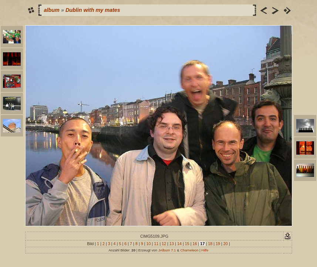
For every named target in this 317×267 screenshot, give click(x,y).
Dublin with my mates (92, 10)
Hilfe (204, 250)
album (52, 10)
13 (171, 243)
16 (195, 243)
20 (225, 243)
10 (148, 243)
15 (187, 243)
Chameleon (189, 250)
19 (218, 243)
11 (156, 243)
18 (210, 243)
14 (179, 243)
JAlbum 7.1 (167, 250)
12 (164, 243)
